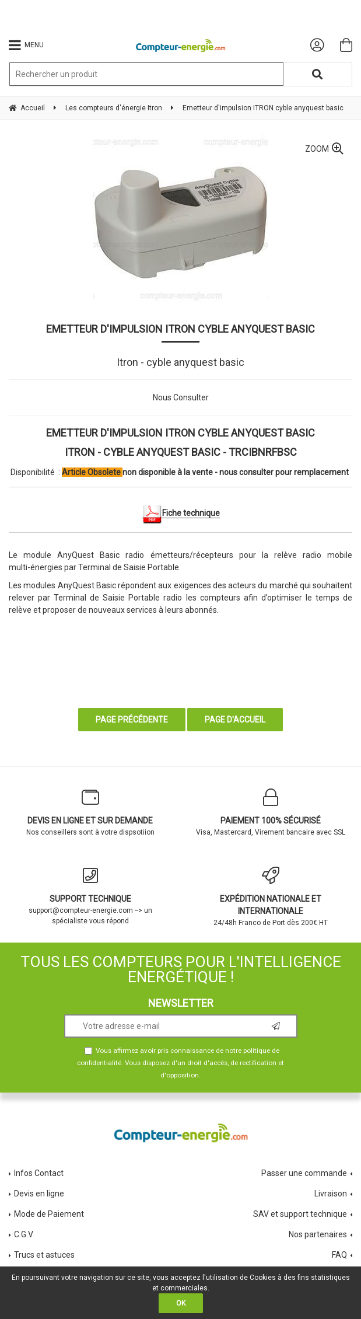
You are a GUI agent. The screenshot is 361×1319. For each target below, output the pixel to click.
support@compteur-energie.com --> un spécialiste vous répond (90, 896)
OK (180, 1303)
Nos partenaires (318, 1234)
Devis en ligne (39, 1193)
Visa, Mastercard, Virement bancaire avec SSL (271, 812)
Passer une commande (304, 1173)
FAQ (339, 1254)
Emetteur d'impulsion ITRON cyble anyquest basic (180, 329)
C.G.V (23, 1234)
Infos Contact (39, 1173)
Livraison (330, 1193)
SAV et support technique (300, 1214)
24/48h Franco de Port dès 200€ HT (271, 897)
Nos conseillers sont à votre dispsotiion (90, 812)
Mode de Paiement (49, 1214)
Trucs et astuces (45, 1254)
